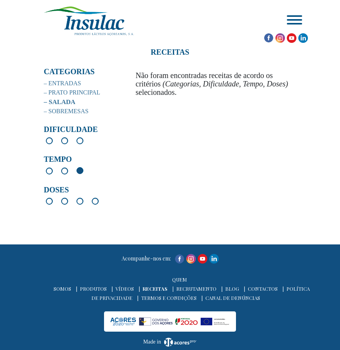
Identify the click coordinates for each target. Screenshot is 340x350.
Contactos (263, 288)
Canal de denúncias (232, 298)
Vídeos (125, 288)
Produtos (93, 288)
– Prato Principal (72, 92)
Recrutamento (196, 288)
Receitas (155, 288)
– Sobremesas (66, 111)
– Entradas (62, 83)
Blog (232, 288)
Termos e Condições (169, 298)
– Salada (60, 102)
